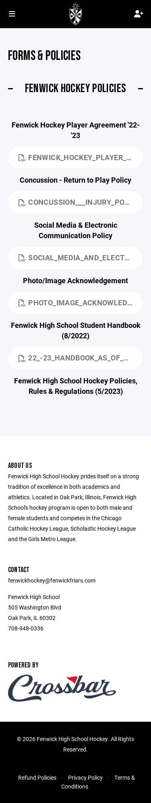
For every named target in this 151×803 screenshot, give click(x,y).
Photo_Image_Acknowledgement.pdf (81, 302)
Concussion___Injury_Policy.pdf (81, 202)
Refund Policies (37, 777)
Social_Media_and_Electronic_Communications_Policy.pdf (81, 257)
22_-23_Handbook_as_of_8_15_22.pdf (81, 357)
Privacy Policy (85, 777)
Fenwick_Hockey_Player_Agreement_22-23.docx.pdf (81, 157)
